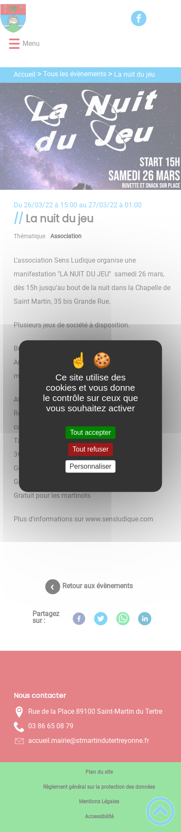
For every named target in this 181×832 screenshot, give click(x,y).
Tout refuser (90, 449)
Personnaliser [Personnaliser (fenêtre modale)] (90, 466)
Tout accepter (90, 432)
